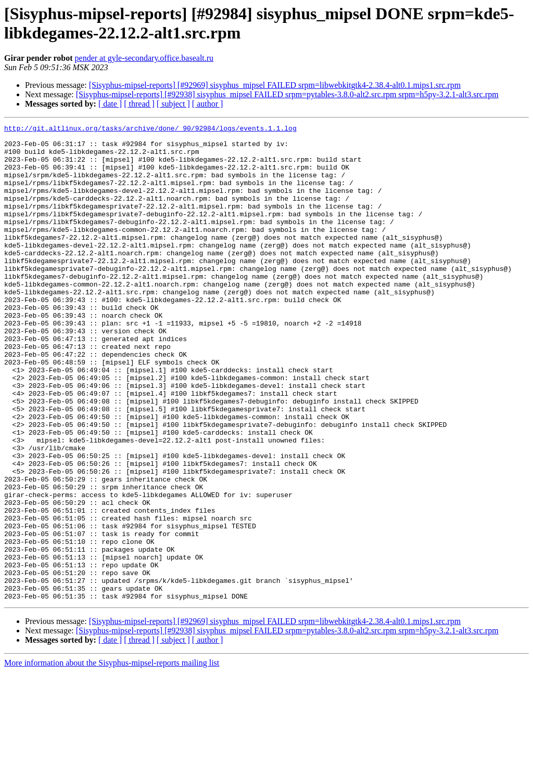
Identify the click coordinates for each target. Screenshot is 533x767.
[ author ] (207, 103)
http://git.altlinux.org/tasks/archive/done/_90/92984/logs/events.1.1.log (150, 129)
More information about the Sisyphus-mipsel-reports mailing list (111, 757)
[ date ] (110, 103)
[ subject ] (173, 103)
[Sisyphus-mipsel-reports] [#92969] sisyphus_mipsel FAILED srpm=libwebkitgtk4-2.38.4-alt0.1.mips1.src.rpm (275, 85)
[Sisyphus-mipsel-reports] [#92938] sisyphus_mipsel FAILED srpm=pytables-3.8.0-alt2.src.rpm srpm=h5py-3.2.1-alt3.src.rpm (287, 94)
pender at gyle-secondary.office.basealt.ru (144, 58)
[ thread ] (139, 103)
